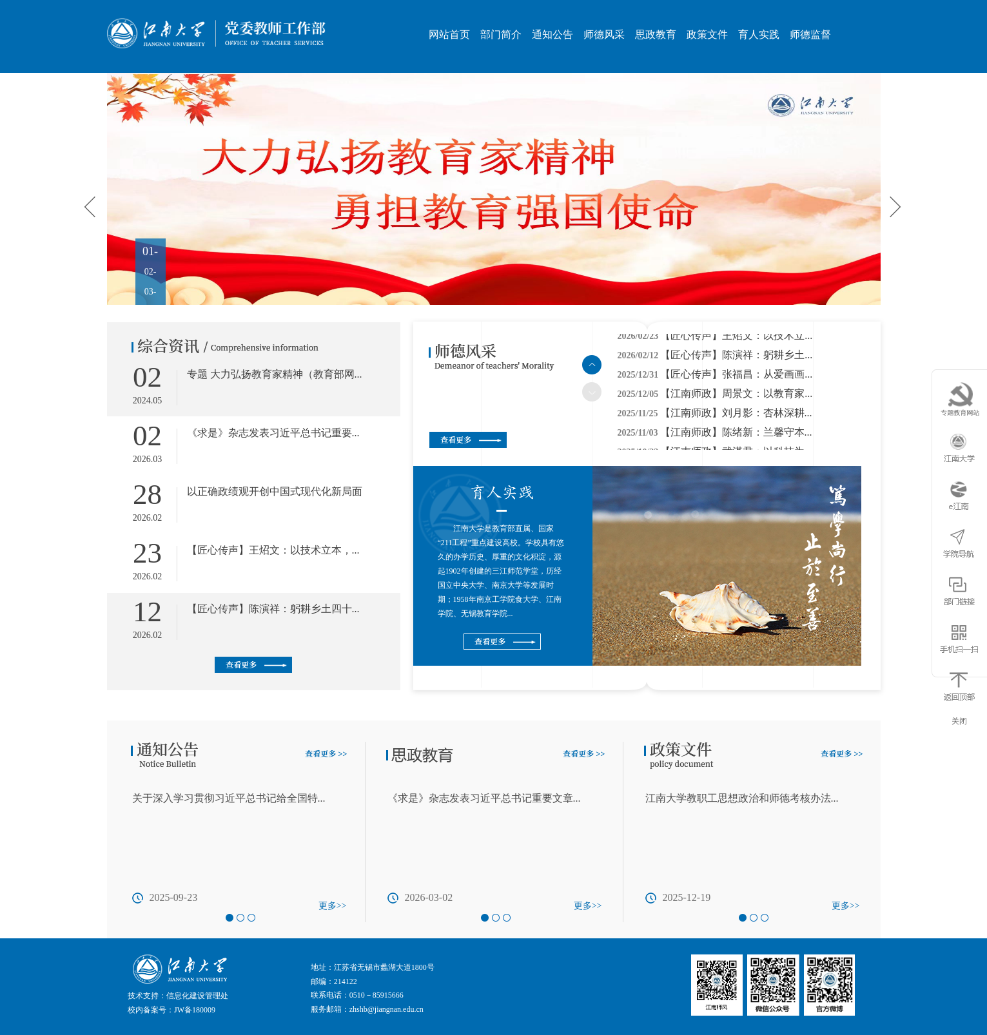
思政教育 (655, 34)
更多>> (332, 906)
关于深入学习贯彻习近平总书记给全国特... (229, 798)
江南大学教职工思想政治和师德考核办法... (742, 798)
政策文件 (707, 34)
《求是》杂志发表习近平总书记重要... (273, 432)
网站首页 (449, 34)
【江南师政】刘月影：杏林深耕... (736, 415)
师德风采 (604, 34)
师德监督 (810, 34)
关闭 (959, 721)
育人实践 (758, 34)
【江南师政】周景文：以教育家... (736, 396)
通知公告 (552, 34)
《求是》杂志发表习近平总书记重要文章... (484, 798)
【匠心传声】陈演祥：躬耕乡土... (736, 357)
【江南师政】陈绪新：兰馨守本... (736, 434)
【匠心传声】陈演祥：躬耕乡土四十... (273, 608)
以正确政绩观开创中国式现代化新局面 (274, 491)
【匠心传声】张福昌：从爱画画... (736, 376)
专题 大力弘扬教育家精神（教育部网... (274, 374)
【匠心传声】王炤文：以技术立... (736, 338)
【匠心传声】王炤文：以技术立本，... (273, 550)
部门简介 (501, 34)
